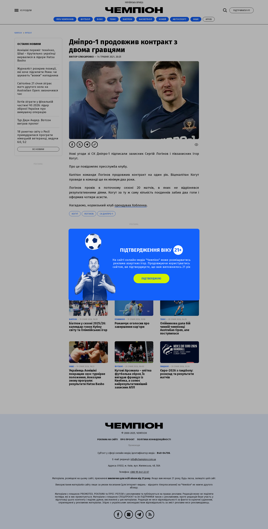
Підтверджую (153, 280)
